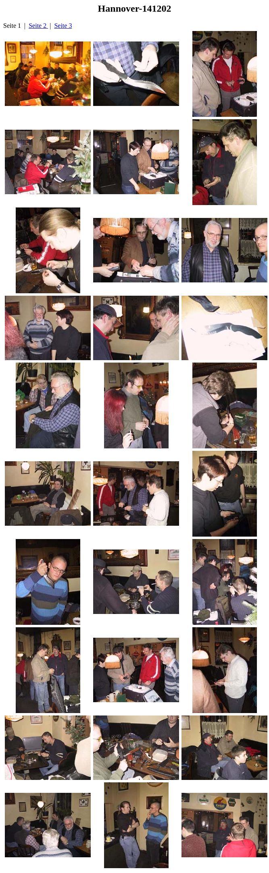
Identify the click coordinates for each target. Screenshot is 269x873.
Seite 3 (63, 25)
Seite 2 (38, 25)
